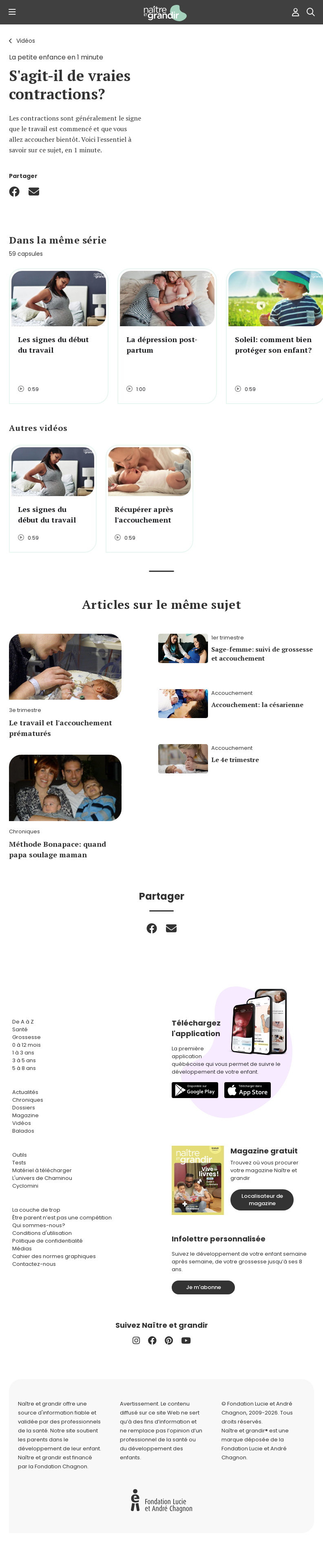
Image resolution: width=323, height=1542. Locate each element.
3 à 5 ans (24, 1060)
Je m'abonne (203, 1287)
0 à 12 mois (26, 1045)
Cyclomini (25, 1186)
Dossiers (23, 1107)
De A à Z (23, 1022)
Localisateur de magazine (262, 1199)
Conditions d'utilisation (42, 1233)
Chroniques (27, 1100)
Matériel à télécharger (42, 1170)
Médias (22, 1248)
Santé (20, 1029)
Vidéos (25, 41)
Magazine (25, 1115)
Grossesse (26, 1037)
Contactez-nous (34, 1264)
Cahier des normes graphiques (54, 1256)
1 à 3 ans (23, 1053)
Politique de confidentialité (47, 1241)
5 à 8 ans (24, 1068)
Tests (19, 1162)
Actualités (25, 1092)
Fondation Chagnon (61, 1466)
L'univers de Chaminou (42, 1178)
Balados (23, 1131)
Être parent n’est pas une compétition (62, 1217)
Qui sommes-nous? (38, 1225)
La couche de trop (36, 1210)
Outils (19, 1155)
